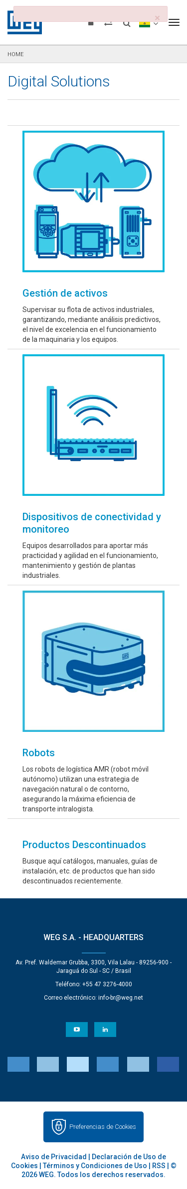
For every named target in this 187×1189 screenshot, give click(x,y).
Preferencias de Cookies (102, 1126)
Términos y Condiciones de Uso (95, 1166)
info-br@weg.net (120, 997)
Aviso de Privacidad (54, 1157)
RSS (159, 1166)
